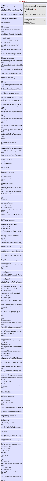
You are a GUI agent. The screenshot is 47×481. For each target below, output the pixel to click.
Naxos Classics (34, 9)
